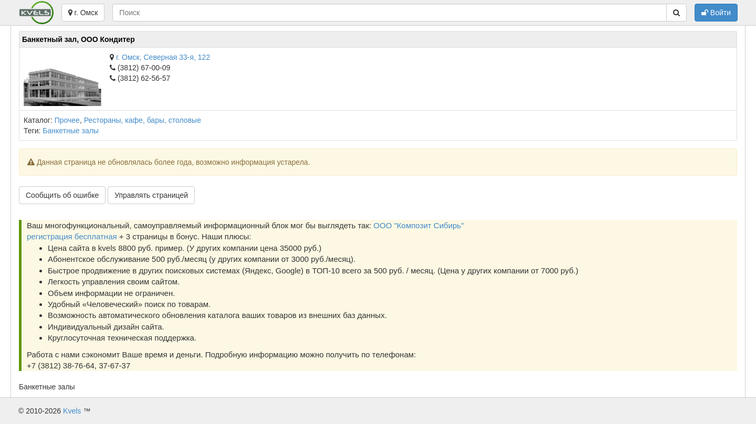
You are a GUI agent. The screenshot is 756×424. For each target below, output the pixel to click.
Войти (716, 12)
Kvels (72, 411)
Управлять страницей (151, 195)
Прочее (67, 120)
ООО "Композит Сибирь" (418, 225)
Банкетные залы (71, 130)
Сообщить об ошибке (62, 195)
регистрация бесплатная (72, 236)
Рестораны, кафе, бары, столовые (142, 120)
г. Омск (83, 12)
